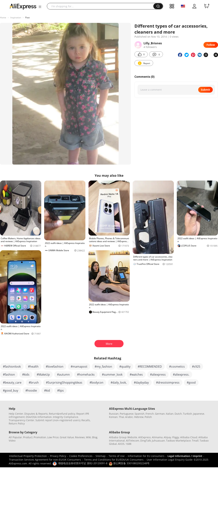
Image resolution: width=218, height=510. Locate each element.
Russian (114, 413)
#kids (25, 375)
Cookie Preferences (80, 456)
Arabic (129, 417)
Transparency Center (21, 420)
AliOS (121, 444)
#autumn (63, 375)
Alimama (157, 437)
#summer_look (112, 375)
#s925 (196, 367)
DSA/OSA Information (39, 417)
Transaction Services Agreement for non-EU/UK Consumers (45, 459)
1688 (128, 444)
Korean (113, 417)
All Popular (15, 437)
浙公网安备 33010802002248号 (129, 463)
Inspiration (15, 17)
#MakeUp (43, 375)
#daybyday (141, 382)
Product (28, 437)
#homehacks (86, 375)
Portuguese (127, 413)
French (150, 413)
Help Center (16, 413)
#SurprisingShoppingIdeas (64, 382)
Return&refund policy (62, 413)
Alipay (167, 437)
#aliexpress (158, 375)
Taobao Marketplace (178, 440)
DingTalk (145, 440)
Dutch (178, 413)
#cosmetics (177, 367)
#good (191, 382)
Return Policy (17, 423)
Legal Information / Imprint (184, 456)
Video (12, 440)
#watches (136, 375)
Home (3, 17)
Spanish (139, 413)
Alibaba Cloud (188, 437)
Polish (148, 417)
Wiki (88, 437)
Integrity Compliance (65, 417)
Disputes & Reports (36, 413)
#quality (124, 367)
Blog (94, 437)
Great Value (67, 437)
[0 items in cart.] (206, 6)
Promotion (40, 437)
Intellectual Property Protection (28, 456)
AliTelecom (132, 440)
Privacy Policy (58, 456)
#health (33, 367)
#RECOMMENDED (150, 367)
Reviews (80, 437)
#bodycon (96, 382)
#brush (34, 382)
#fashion (9, 375)
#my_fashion (103, 367)
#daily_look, (119, 382)
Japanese (198, 413)
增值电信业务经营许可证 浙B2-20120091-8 (82, 463)
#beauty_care (12, 382)
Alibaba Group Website (123, 437)
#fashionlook (12, 367)
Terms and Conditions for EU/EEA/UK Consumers (114, 459)
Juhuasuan (158, 440)
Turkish (187, 413)
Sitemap (101, 456)
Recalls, (86, 420)
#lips (60, 390)
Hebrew (139, 417)
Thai (121, 417)
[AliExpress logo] (23, 6)
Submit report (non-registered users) (57, 420)
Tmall (195, 440)
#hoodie (31, 390)
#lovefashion (54, 367)
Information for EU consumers (146, 456)
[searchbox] (101, 6)
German (160, 413)
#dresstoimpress (167, 382)
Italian (169, 413)
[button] (40, 7)
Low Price (53, 437)
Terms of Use (117, 456)
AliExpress (144, 437)
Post (27, 17)
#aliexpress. (181, 375)
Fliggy (175, 437)
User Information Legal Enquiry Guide (170, 459)
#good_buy (10, 390)
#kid (47, 390)
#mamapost (79, 367)
